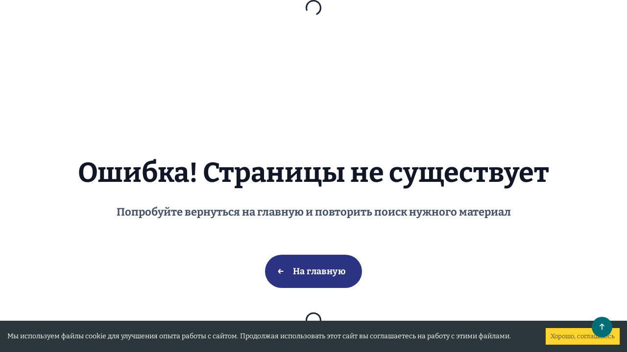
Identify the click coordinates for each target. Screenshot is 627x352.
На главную (319, 271)
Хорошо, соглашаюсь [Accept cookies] (583, 336)
